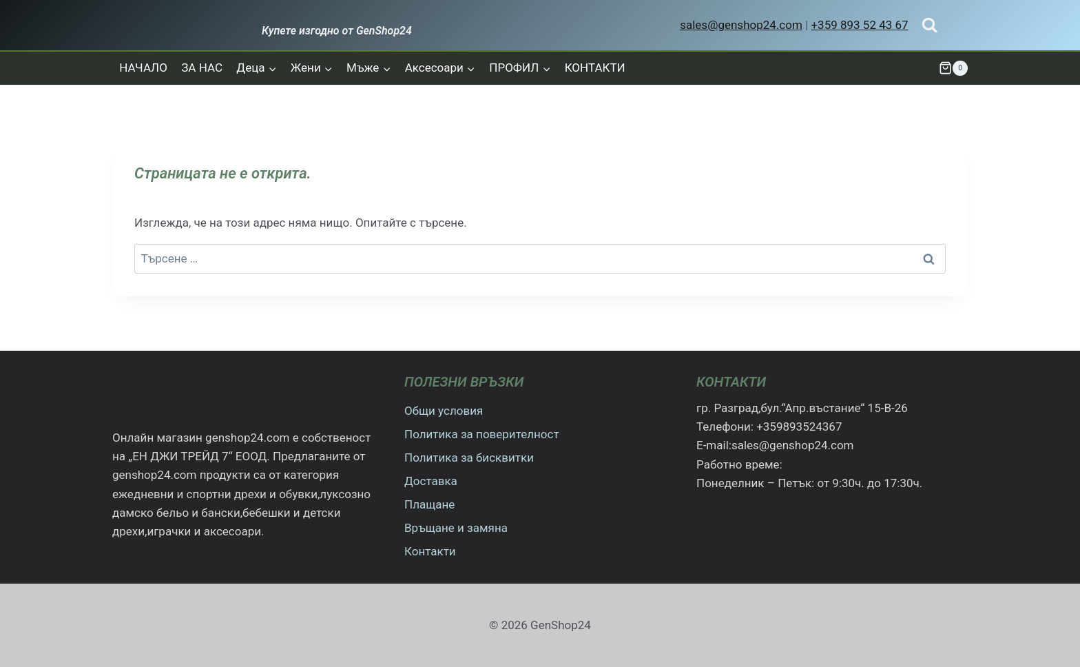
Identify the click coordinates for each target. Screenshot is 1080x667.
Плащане (429, 504)
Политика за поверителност (481, 434)
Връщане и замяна (456, 528)
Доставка (430, 481)
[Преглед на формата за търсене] (929, 25)
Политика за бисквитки (469, 457)
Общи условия (443, 411)
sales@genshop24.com (741, 25)
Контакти (430, 551)
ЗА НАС (201, 67)
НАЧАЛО (143, 67)
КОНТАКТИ (595, 67)
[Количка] (953, 68)
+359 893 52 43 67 (859, 25)
